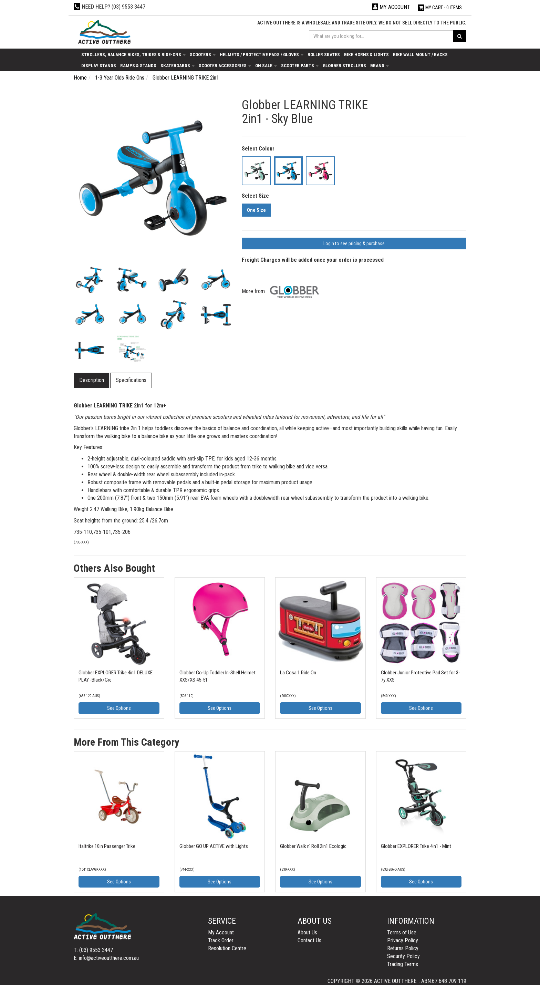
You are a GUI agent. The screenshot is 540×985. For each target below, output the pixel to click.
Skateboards (177, 65)
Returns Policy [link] (402, 948)
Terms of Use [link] (401, 932)
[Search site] (459, 36)
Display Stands (98, 65)
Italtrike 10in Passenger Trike (107, 846)
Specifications (131, 380)
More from (282, 291)
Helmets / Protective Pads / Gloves (261, 54)
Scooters (203, 54)
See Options (119, 708)
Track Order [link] (220, 940)
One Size (256, 210)
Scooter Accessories (225, 65)
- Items (440, 7)
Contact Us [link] (309, 940)
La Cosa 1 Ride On (298, 673)
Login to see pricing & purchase (354, 243)
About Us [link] (307, 932)
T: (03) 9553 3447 (93, 950)
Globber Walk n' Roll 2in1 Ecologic (313, 846)
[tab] (92, 380)
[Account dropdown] (391, 7)
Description (91, 380)
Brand (379, 65)
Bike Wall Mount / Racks (420, 54)
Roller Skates (324, 54)
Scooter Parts (300, 65)
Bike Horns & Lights (366, 54)
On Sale (266, 65)
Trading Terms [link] (402, 964)
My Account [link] (221, 932)
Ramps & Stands (138, 65)
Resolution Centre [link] (227, 948)
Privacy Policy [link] (402, 940)
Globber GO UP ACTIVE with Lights (213, 846)
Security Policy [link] (403, 956)
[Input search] (381, 36)
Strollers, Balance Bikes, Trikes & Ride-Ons (133, 54)
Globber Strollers (344, 65)
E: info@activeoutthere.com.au (106, 958)
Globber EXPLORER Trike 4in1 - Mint (416, 846)
